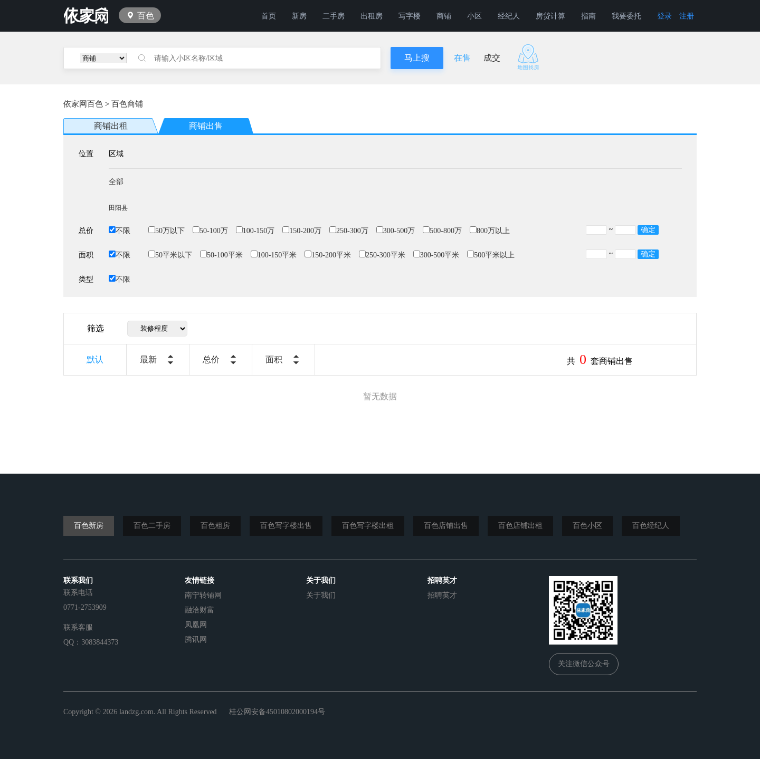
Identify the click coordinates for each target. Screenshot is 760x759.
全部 (116, 182)
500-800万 (442, 231)
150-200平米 (328, 255)
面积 (273, 359)
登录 (664, 16)
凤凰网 (196, 625)
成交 (491, 57)
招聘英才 (442, 595)
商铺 (443, 16)
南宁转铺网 (203, 595)
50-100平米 (221, 255)
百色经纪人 (650, 526)
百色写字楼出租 (368, 526)
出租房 (371, 16)
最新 (148, 359)
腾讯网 (196, 639)
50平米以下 (170, 255)
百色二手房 (152, 526)
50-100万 (210, 231)
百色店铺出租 (520, 526)
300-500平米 (436, 255)
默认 (95, 359)
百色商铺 (127, 104)
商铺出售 (206, 125)
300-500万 (395, 231)
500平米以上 (491, 255)
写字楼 (409, 16)
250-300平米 (382, 255)
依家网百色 (83, 104)
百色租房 (215, 526)
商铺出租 (111, 125)
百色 (145, 15)
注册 (686, 16)
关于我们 (321, 595)
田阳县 (118, 208)
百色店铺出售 (446, 526)
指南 (588, 16)
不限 (119, 231)
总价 (211, 359)
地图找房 (528, 57)
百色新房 (88, 526)
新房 (299, 16)
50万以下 (166, 231)
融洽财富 (199, 610)
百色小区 (587, 526)
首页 (268, 16)
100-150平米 (274, 255)
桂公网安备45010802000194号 (277, 712)
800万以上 (490, 231)
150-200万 (301, 231)
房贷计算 (550, 16)
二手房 (333, 16)
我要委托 (626, 16)
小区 (474, 16)
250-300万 (348, 231)
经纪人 (509, 16)
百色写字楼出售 (286, 526)
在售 (462, 57)
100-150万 (255, 231)
